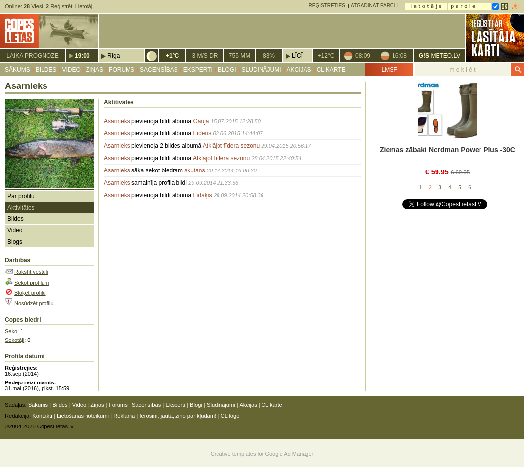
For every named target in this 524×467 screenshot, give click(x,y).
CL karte (331, 69)
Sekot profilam (31, 283)
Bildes (46, 69)
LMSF (389, 69)
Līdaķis (202, 195)
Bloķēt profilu (30, 293)
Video (71, 69)
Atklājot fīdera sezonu (231, 145)
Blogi (227, 69)
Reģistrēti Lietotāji (70, 6)
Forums (121, 69)
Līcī (297, 55)
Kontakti (42, 416)
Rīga (113, 55)
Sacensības (159, 69)
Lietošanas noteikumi (83, 416)
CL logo (229, 416)
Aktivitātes (21, 207)
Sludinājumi (261, 69)
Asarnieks (117, 121)
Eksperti (198, 69)
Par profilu (21, 196)
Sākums (17, 69)
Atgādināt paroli (374, 5)
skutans (194, 170)
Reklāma (124, 416)
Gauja (201, 121)
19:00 (82, 55)
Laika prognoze (32, 55)
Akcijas (299, 69)
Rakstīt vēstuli (31, 272)
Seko (11, 331)
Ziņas (94, 69)
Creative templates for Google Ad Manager (262, 454)
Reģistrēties (327, 5)
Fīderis (202, 133)
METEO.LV (439, 55)
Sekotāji (14, 340)
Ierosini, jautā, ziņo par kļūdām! (177, 416)
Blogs (14, 241)
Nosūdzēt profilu (34, 303)
